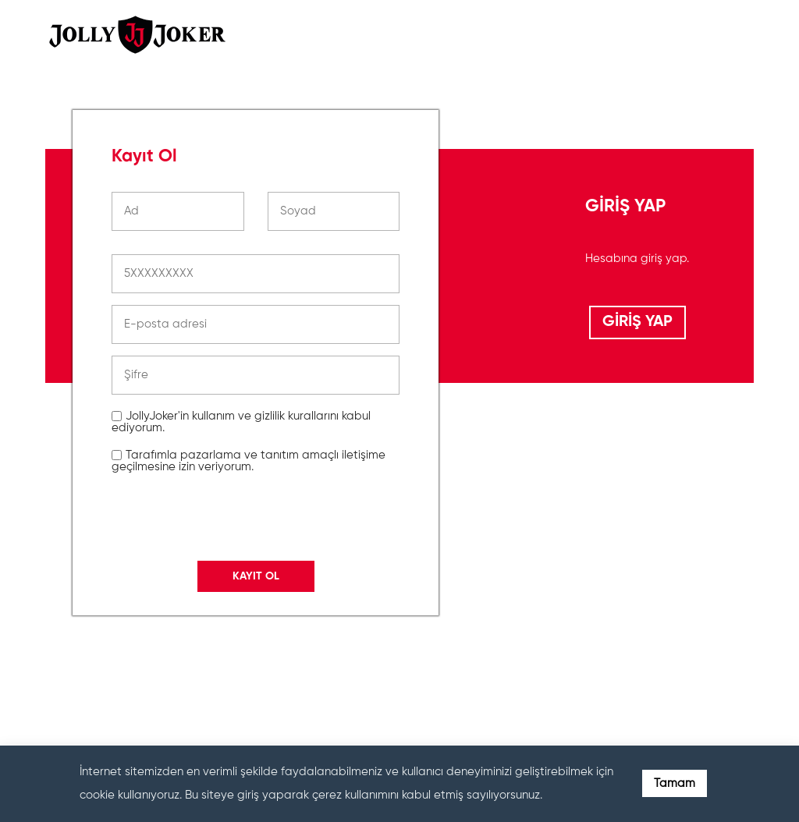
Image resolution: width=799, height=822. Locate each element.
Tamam (674, 783)
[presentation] (230, 654)
